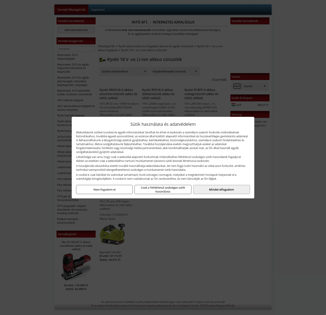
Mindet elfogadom (221, 189)
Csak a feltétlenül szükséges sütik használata (163, 189)
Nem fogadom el (104, 189)
